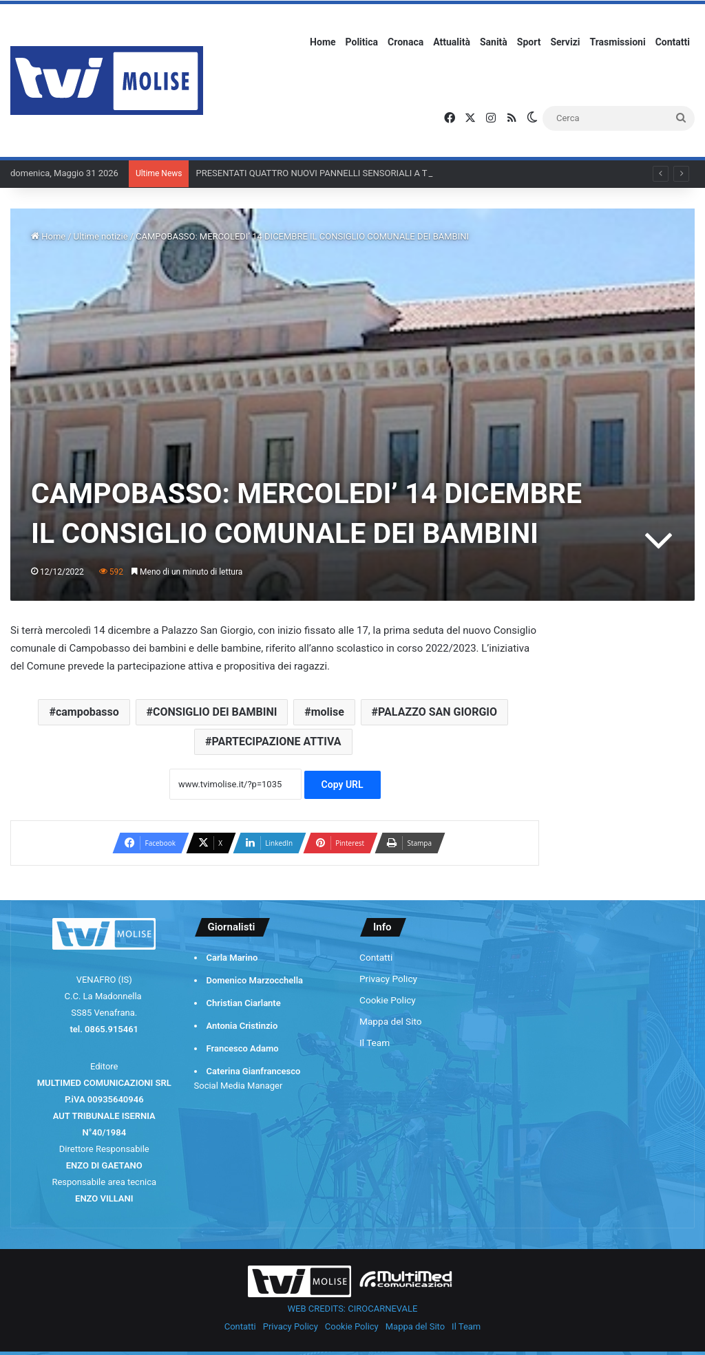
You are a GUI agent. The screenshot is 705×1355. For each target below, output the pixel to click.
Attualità (451, 41)
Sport (529, 41)
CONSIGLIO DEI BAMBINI (215, 711)
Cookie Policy (387, 999)
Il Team (374, 1042)
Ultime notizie (101, 236)
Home (322, 41)
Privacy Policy (388, 978)
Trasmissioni (618, 41)
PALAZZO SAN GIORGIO (437, 711)
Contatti (672, 41)
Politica (362, 41)
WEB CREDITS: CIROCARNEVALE (353, 1308)
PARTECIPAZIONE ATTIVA (276, 741)
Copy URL (343, 784)
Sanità (493, 41)
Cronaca (405, 41)
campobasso (87, 711)
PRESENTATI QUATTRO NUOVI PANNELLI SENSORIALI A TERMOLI (327, 173)
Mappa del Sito (390, 1021)
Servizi (565, 41)
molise (327, 711)
